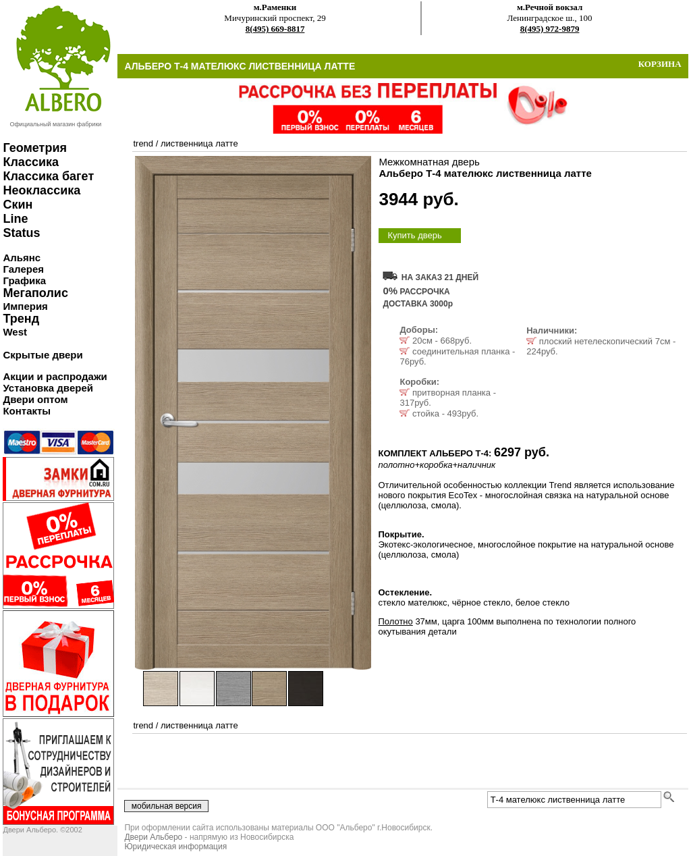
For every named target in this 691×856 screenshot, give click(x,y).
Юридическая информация (175, 846)
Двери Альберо (153, 837)
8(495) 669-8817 (275, 29)
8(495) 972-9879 (550, 29)
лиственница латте (199, 143)
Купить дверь (414, 235)
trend (143, 143)
